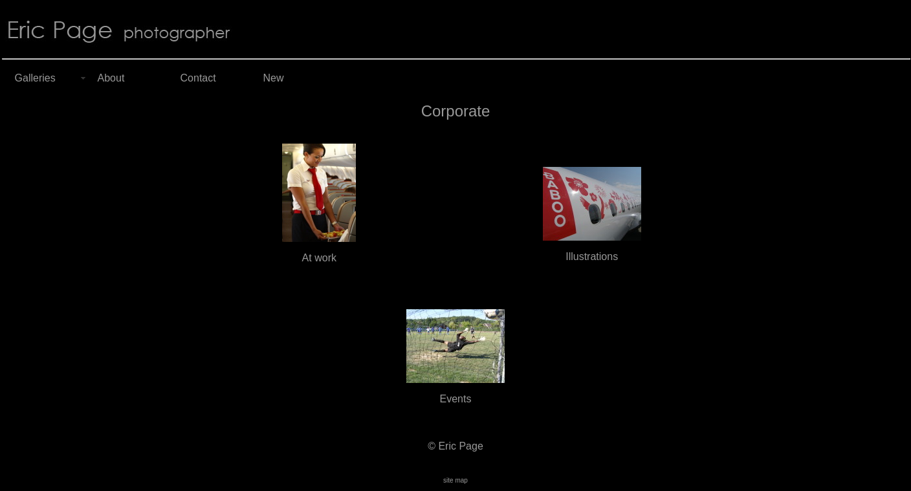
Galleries (35, 77)
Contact (198, 77)
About (111, 77)
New (273, 77)
